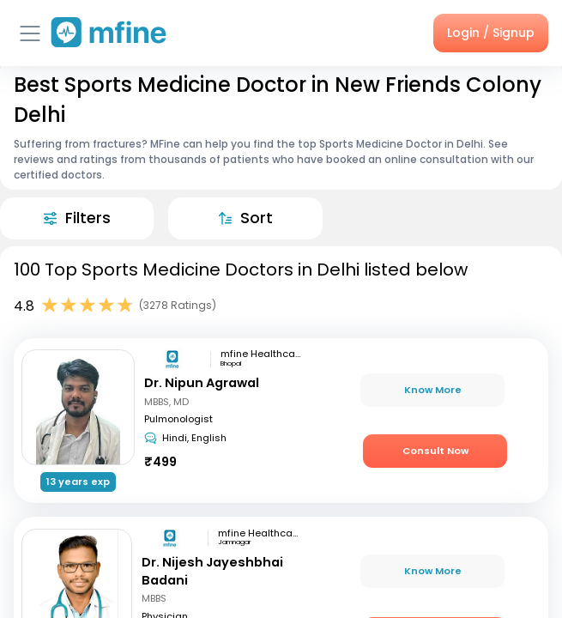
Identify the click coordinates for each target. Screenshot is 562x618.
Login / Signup (491, 32)
